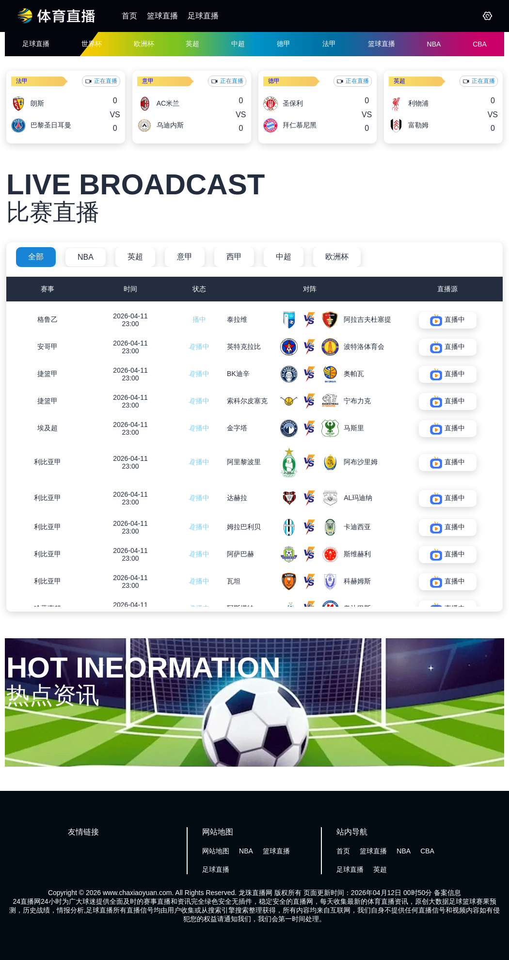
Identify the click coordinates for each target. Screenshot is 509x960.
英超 (192, 43)
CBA (480, 44)
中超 (238, 43)
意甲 (148, 81)
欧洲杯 (144, 43)
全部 (36, 256)
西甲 (234, 256)
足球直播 (203, 16)
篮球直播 (162, 16)
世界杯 (91, 43)
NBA (434, 44)
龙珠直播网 (255, 893)
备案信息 (447, 893)
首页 (129, 16)
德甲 (283, 43)
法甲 (329, 43)
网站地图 (215, 851)
